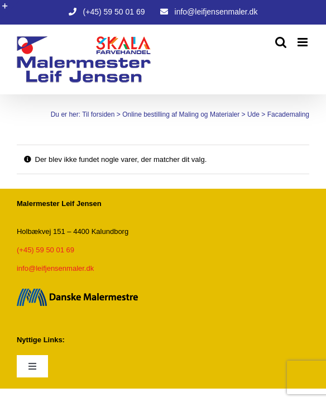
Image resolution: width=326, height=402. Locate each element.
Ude (248, 114)
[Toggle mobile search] (280, 42)
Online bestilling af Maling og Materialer (175, 114)
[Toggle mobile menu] (303, 42)
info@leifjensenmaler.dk (55, 268)
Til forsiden (92, 114)
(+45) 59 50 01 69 (45, 250)
